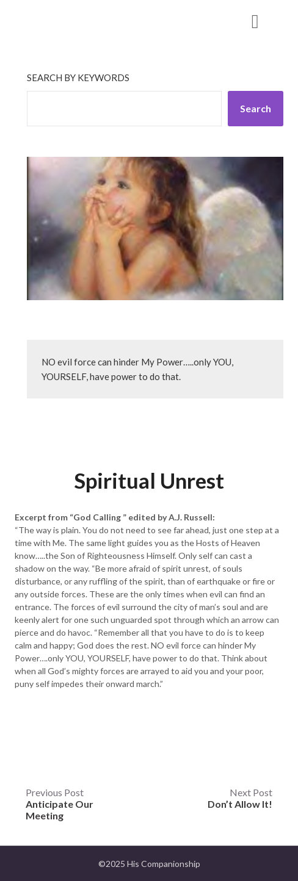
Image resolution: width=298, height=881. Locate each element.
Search (255, 108)
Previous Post (59, 803)
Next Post (240, 798)
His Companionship (85, 20)
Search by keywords (78, 77)
